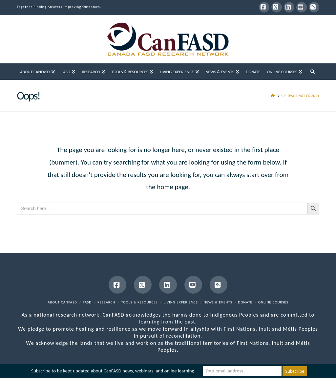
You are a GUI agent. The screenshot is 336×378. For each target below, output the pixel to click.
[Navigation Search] (312, 71)
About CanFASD (62, 302)
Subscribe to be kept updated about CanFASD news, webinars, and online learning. (113, 371)
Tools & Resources (139, 302)
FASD (87, 302)
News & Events (218, 302)
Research (106, 302)
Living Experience (180, 302)
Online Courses (273, 302)
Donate (245, 302)
